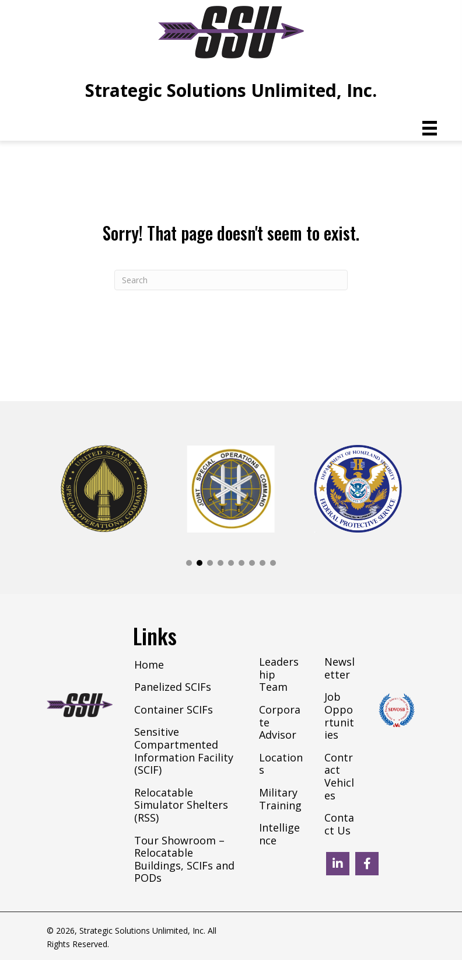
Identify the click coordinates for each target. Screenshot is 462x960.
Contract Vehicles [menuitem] (339, 777)
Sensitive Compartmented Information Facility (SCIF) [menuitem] (183, 751)
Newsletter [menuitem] (339, 668)
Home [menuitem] (149, 665)
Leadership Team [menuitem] (279, 675)
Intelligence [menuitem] (279, 834)
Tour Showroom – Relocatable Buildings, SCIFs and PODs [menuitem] (184, 859)
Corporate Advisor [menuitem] (279, 723)
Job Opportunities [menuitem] (339, 716)
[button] (189, 563)
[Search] (231, 280)
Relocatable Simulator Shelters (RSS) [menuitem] (181, 806)
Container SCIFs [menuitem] (173, 710)
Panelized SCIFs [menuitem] (172, 687)
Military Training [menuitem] (280, 799)
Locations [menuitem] (281, 764)
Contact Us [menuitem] (339, 824)
